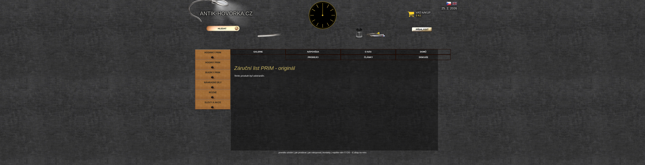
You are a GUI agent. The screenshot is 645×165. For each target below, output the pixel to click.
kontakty (326, 152)
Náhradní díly (213, 82)
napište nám (338, 152)
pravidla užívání (286, 152)
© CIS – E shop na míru (355, 152)
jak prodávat (300, 152)
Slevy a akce (213, 102)
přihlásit (422, 29)
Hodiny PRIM (212, 62)
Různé (213, 92)
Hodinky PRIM (212, 52)
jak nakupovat (314, 152)
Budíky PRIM (212, 72)
